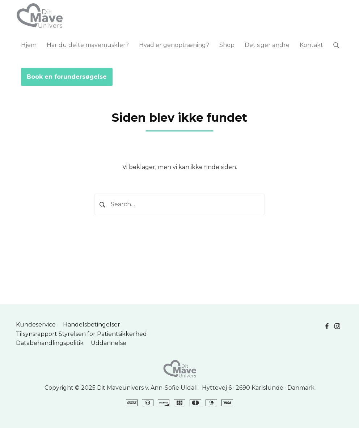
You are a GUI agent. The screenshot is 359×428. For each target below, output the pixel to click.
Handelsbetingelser (91, 324)
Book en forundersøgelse (67, 76)
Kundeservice (36, 324)
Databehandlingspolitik (50, 343)
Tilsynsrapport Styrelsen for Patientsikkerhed (81, 333)
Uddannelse (108, 343)
